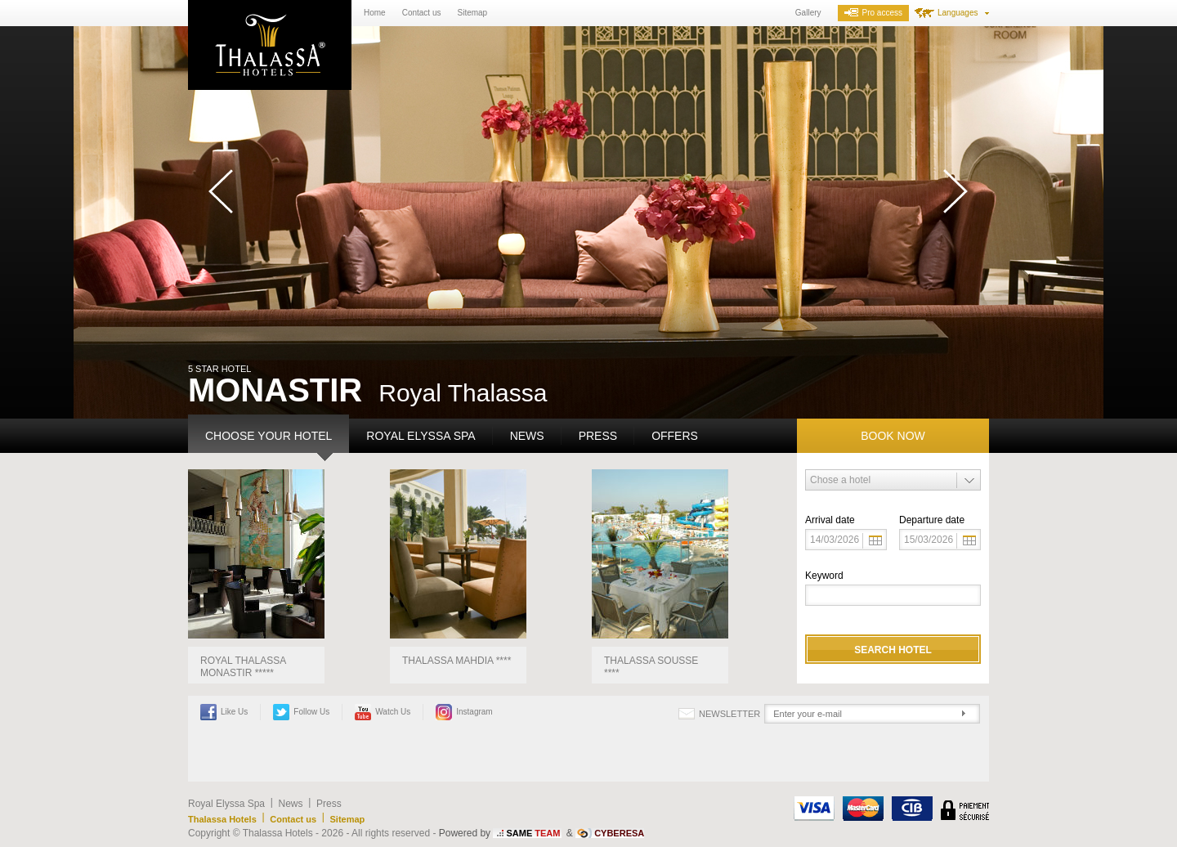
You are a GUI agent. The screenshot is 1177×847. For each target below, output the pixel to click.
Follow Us (301, 712)
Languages (958, 12)
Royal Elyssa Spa (420, 435)
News (527, 435)
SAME (533, 833)
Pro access (873, 12)
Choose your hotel (268, 435)
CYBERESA (619, 833)
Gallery (808, 12)
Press (598, 435)
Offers (674, 435)
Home (375, 12)
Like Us (224, 712)
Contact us (421, 12)
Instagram (464, 712)
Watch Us (382, 712)
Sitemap (473, 12)
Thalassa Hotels (222, 819)
